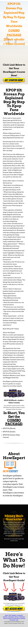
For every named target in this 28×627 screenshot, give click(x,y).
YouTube (5, 616)
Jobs (17, 620)
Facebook (19, 615)
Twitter (16, 616)
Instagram (11, 616)
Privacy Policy (16, 618)
